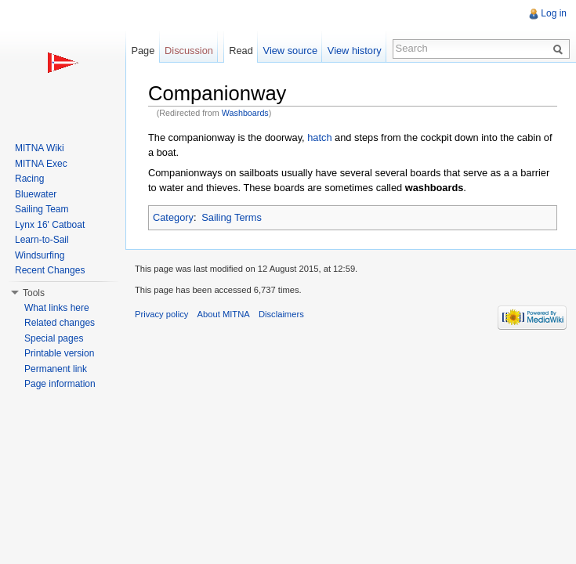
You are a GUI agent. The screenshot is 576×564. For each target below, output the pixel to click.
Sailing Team (41, 209)
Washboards (245, 113)
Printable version (59, 353)
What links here (56, 307)
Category (173, 217)
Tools (34, 292)
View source (290, 50)
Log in (554, 13)
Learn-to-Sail (42, 239)
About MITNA (223, 314)
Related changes (59, 322)
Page (142, 50)
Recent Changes (50, 270)
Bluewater (35, 194)
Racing (29, 178)
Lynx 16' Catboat (50, 224)
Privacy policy (161, 314)
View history (355, 50)
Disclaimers (281, 314)
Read (241, 50)
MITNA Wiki (39, 148)
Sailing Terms (231, 217)
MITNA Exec (41, 163)
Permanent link (55, 368)
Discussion (189, 50)
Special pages (53, 338)
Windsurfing (39, 255)
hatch (319, 137)
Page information (60, 383)
